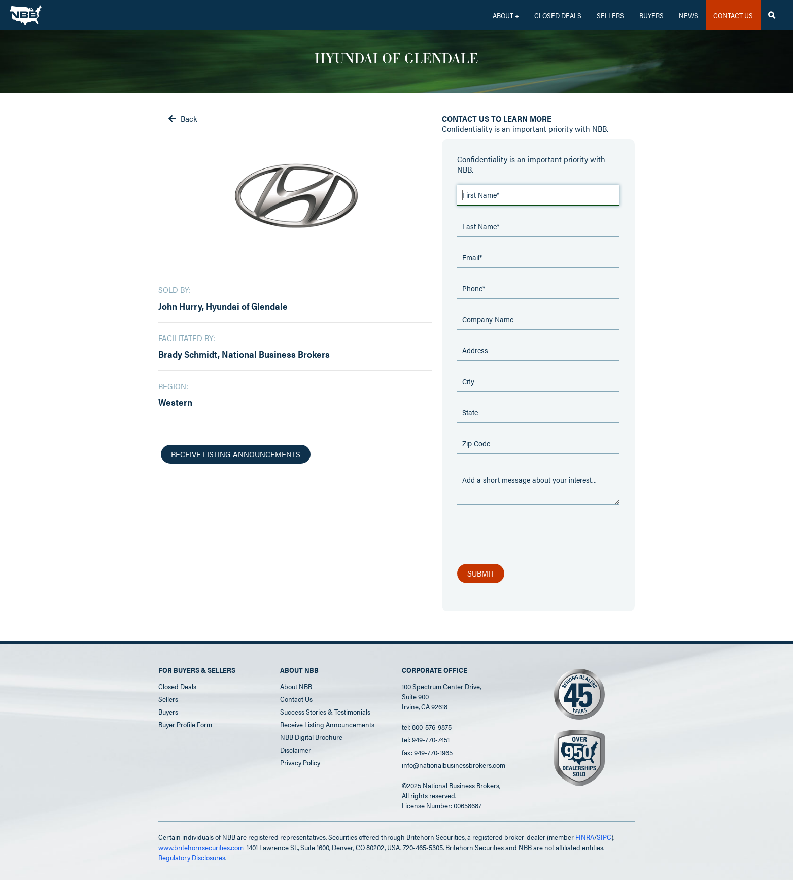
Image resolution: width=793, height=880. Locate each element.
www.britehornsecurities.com (201, 847)
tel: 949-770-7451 (426, 739)
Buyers (651, 15)
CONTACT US (733, 15)
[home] (26, 12)
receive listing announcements (235, 454)
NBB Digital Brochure (311, 737)
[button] (506, 15)
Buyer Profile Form (185, 724)
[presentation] (534, 535)
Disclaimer (295, 749)
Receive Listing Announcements (327, 724)
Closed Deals (177, 686)
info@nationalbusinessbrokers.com (453, 765)
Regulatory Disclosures (191, 857)
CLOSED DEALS (557, 15)
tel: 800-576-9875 (427, 727)
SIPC (604, 837)
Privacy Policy (300, 762)
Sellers (610, 15)
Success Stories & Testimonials (325, 711)
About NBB (296, 686)
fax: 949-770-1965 (427, 752)
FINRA (584, 837)
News (688, 15)
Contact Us (296, 699)
